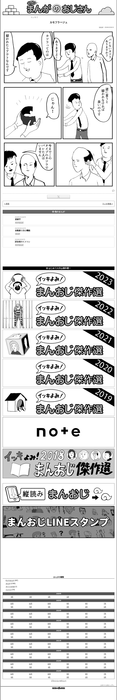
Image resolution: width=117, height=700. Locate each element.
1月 (68, 597)
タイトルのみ (10, 586)
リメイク (9, 590)
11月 (30, 603)
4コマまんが (10, 580)
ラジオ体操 (106, 204)
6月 (12, 607)
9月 (68, 603)
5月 (30, 607)
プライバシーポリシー (58, 681)
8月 (86, 603)
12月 (12, 603)
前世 (7, 204)
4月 (12, 597)
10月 (49, 603)
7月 (105, 603)
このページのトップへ (107, 685)
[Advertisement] (58, 256)
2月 (49, 597)
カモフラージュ (58, 22)
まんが (8, 583)
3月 (30, 597)
